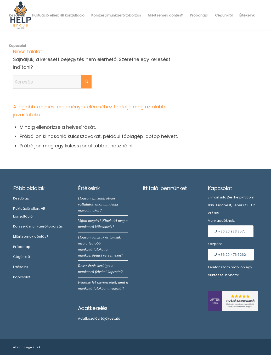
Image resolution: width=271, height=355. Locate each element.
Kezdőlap (21, 198)
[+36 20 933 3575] (230, 231)
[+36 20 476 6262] (231, 254)
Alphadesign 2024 (26, 347)
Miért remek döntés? (30, 236)
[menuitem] (17, 15)
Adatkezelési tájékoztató (99, 318)
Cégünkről (22, 256)
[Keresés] (52, 81)
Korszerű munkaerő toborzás (38, 226)
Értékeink (20, 266)
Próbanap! (22, 246)
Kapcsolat (21, 277)
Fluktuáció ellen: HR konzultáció (29, 212)
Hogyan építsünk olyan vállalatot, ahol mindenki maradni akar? (98, 204)
